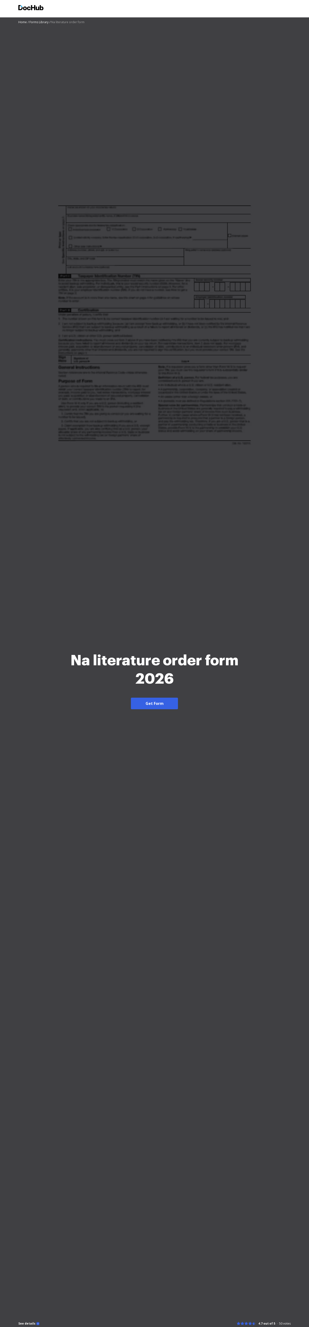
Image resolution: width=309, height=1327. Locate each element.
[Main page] (30, 8)
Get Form (155, 703)
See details (26, 1324)
